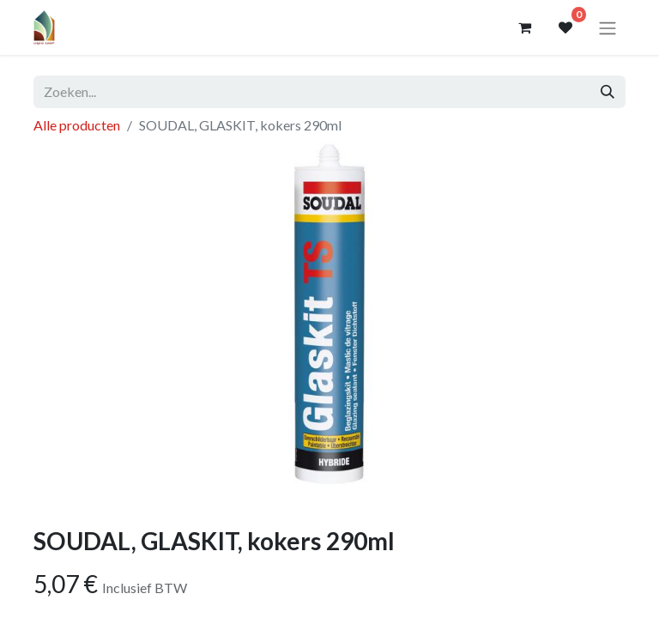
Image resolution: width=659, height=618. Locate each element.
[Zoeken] (607, 92)
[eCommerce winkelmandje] (524, 27)
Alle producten (76, 125)
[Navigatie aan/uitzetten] (607, 27)
